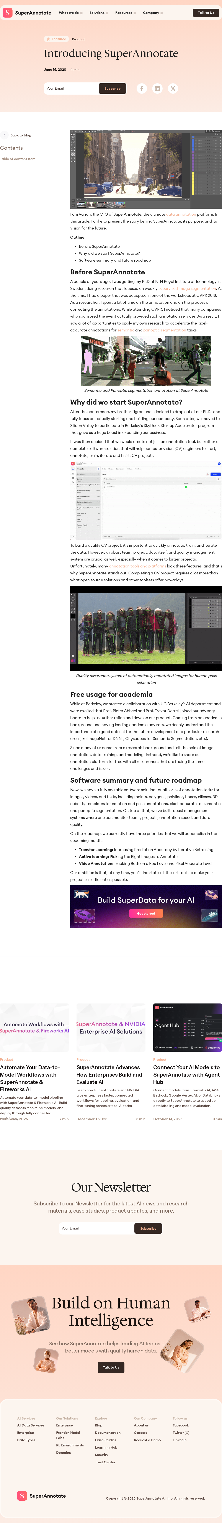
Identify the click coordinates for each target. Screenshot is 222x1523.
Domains (63, 1452)
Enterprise (25, 1432)
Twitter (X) (181, 1432)
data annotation (181, 214)
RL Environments (70, 1445)
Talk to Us (206, 13)
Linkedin (180, 1440)
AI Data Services (30, 1425)
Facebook (181, 1425)
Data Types (26, 1440)
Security (101, 1455)
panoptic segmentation (164, 330)
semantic (126, 330)
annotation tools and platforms (137, 566)
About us (141, 1425)
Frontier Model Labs (68, 1435)
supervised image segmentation (187, 288)
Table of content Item (17, 159)
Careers (140, 1432)
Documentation (108, 1432)
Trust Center (105, 1462)
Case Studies (105, 1440)
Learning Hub (106, 1447)
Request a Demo (147, 1440)
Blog (98, 1425)
